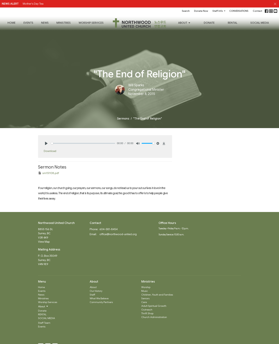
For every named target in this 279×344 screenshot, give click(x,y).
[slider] (83, 143)
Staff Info (219, 10)
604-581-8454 (108, 229)
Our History (96, 291)
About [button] (43, 306)
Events (28, 22)
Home (11, 22)
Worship (145, 287)
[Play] (46, 143)
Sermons (123, 118)
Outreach (146, 309)
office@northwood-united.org (118, 234)
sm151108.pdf (48, 173)
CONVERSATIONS (238, 10)
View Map (44, 241)
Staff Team (44, 322)
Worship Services (91, 22)
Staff (92, 294)
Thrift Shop (147, 313)
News (45, 22)
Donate (209, 22)
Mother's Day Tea (33, 3)
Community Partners (101, 302)
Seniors (145, 298)
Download (50, 151)
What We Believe (99, 298)
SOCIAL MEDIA (259, 22)
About (184, 23)
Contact (257, 10)
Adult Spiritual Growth (153, 305)
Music (144, 291)
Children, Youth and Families (157, 294)
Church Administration (154, 317)
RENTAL (232, 22)
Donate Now (201, 10)
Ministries (63, 22)
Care (144, 302)
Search (186, 10)
